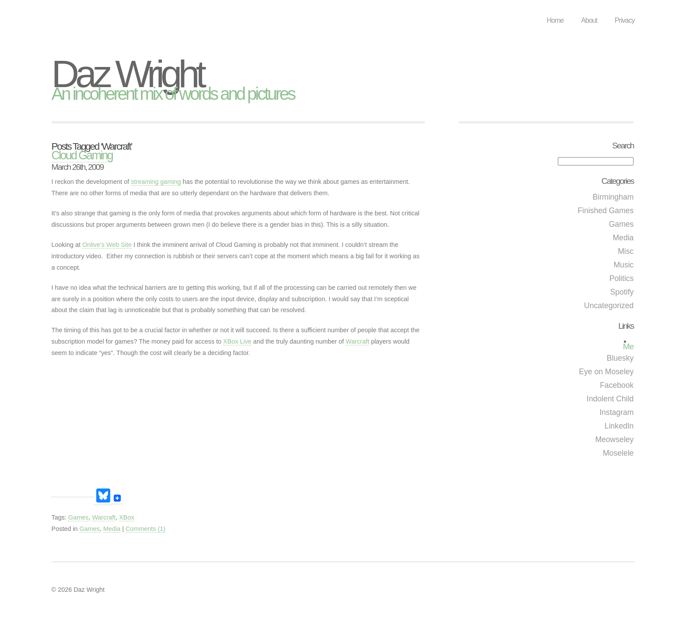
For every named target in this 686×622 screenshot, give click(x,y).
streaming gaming (156, 181)
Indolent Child (610, 398)
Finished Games (606, 210)
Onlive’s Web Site (107, 244)
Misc (626, 251)
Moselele (618, 453)
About (589, 20)
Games (621, 224)
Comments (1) (145, 528)
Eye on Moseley (606, 371)
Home (555, 20)
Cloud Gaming (82, 155)
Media (623, 237)
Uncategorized (609, 305)
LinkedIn (619, 426)
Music (623, 264)
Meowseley (614, 439)
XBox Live (237, 341)
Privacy (624, 20)
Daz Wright (127, 73)
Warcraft (357, 341)
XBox (126, 517)
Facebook (617, 385)
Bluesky (620, 358)
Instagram (616, 412)
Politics (621, 278)
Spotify (622, 292)
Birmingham (613, 197)
